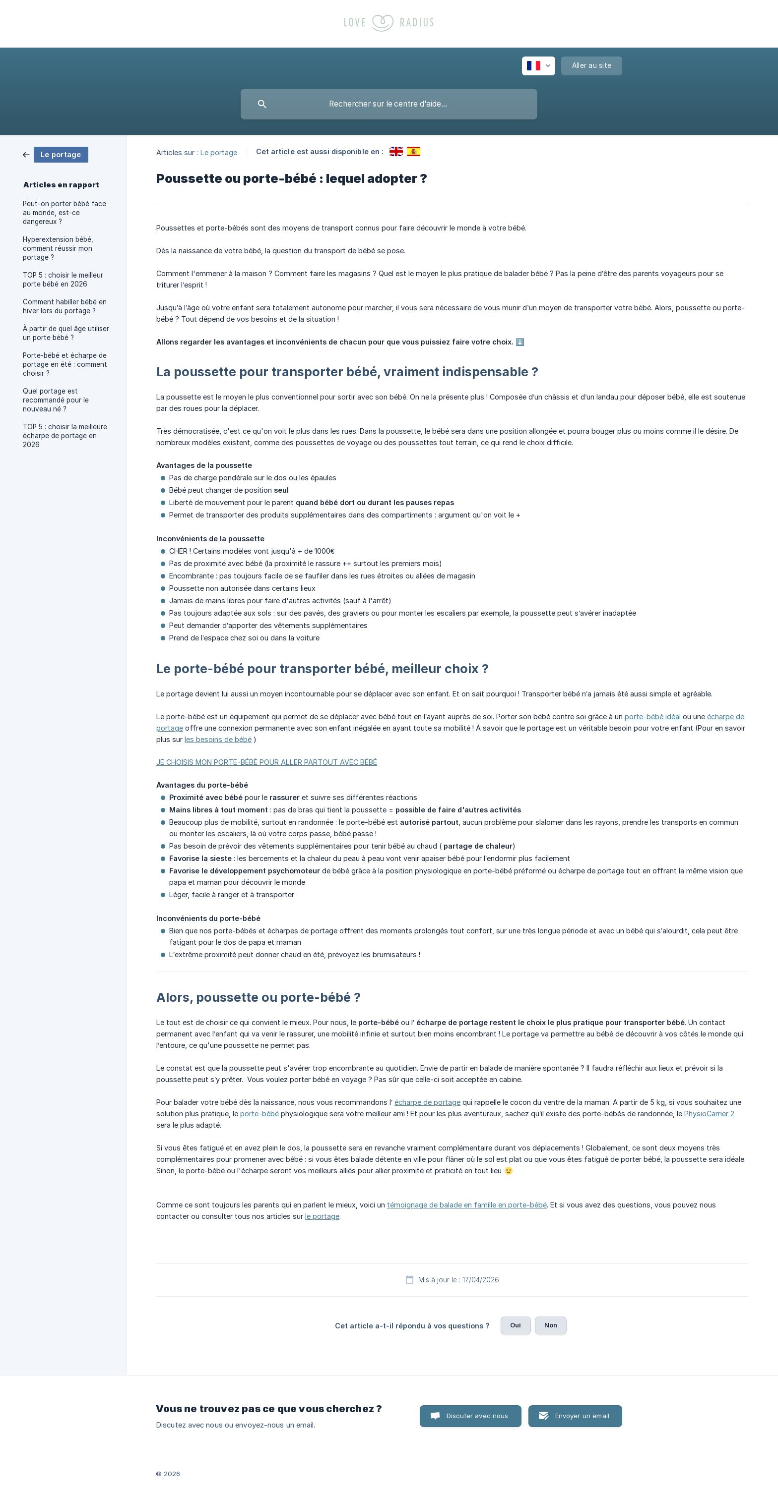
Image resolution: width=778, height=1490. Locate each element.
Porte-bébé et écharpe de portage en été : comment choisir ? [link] (65, 364)
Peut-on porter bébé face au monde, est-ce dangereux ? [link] (64, 213)
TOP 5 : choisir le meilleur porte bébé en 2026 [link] (63, 279)
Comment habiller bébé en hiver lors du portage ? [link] (65, 306)
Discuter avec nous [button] (478, 1416)
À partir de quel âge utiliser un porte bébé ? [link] (66, 333)
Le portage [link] (219, 152)
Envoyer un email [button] (582, 1416)
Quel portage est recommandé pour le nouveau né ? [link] (56, 400)
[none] (538, 66)
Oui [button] (515, 1325)
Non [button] (550, 1325)
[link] (55, 154)
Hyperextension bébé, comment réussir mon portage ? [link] (58, 248)
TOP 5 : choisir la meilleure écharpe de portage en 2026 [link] (65, 436)
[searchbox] (389, 104)
